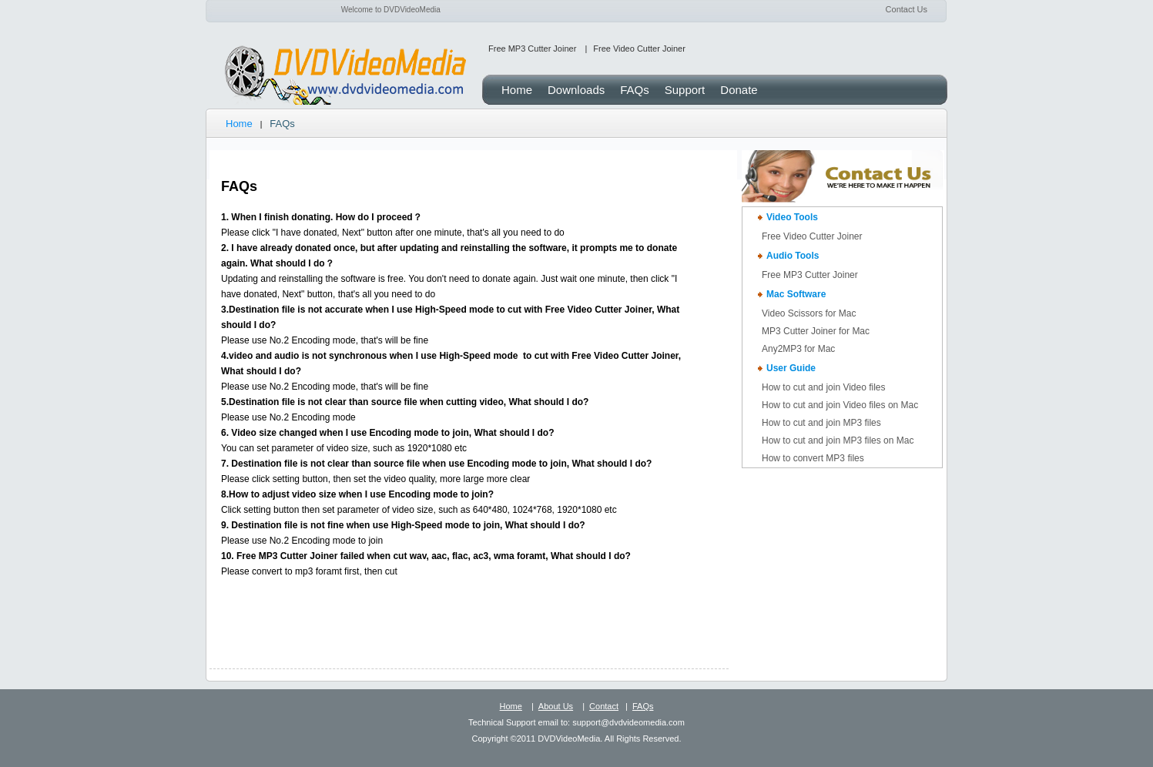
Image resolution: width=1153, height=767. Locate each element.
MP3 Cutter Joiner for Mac (816, 331)
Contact (603, 706)
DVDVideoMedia (344, 76)
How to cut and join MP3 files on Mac (837, 440)
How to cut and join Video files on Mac (840, 405)
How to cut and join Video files (824, 387)
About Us (555, 706)
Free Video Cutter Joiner (639, 48)
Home (239, 123)
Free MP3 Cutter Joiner (532, 48)
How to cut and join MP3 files (821, 422)
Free (810, 275)
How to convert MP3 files (813, 458)
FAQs (643, 706)
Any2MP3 (798, 348)
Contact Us (906, 9)
